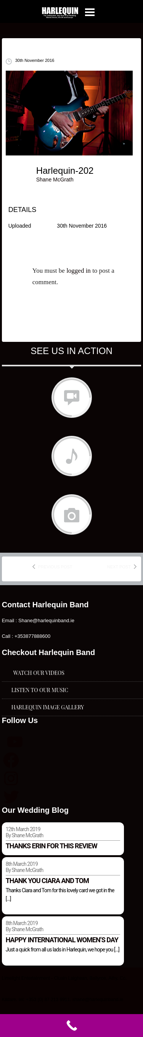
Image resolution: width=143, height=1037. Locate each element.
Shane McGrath (55, 179)
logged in (78, 270)
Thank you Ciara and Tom (47, 881)
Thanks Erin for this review (51, 846)
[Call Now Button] (71, 1025)
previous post (55, 567)
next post (119, 567)
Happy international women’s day (62, 940)
